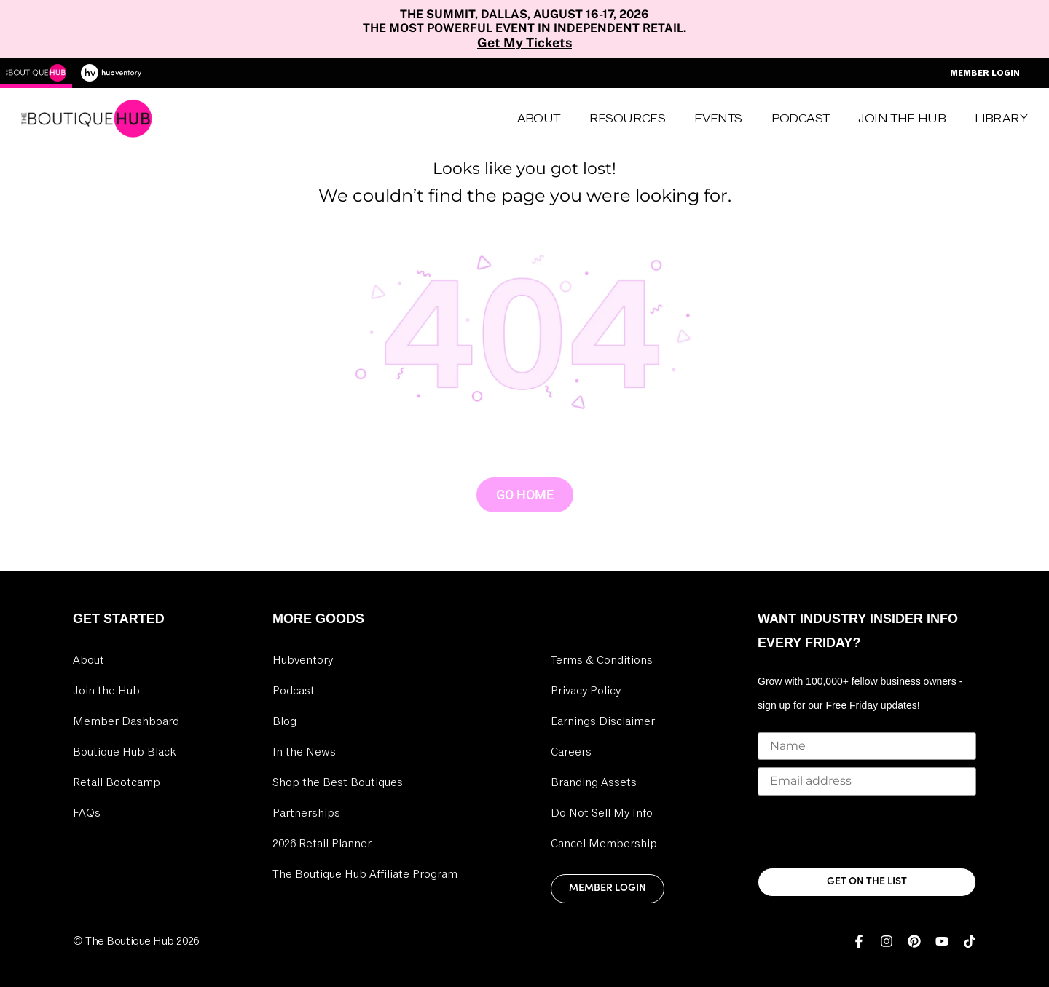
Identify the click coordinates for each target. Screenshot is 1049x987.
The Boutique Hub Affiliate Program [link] (364, 874)
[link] (858, 941)
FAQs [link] (87, 813)
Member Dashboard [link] (126, 721)
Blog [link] (284, 721)
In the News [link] (304, 752)
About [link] (538, 119)
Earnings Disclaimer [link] (603, 721)
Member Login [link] (607, 888)
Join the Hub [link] (106, 691)
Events (718, 119)
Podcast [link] (800, 119)
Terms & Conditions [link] (602, 660)
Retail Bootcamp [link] (116, 782)
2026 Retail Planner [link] (322, 844)
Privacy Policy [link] (586, 691)
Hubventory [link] (302, 660)
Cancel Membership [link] (604, 844)
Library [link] (1001, 119)
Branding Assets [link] (594, 782)
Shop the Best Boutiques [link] (337, 782)
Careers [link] (571, 752)
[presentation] (868, 831)
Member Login (985, 72)
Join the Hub (902, 119)
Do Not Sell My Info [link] (602, 813)
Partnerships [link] (306, 813)
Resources (627, 119)
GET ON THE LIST (867, 882)
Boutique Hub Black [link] (124, 752)
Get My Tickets (524, 42)
